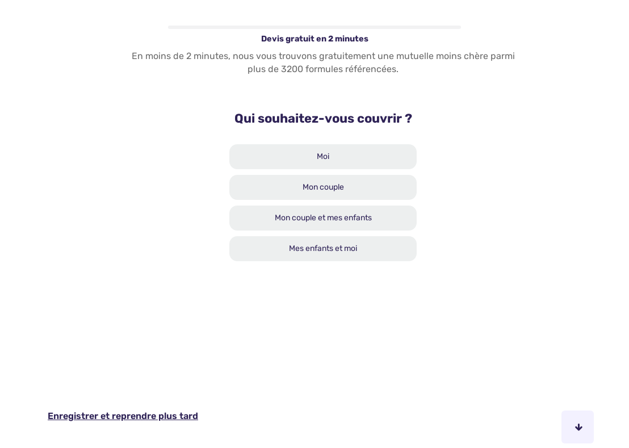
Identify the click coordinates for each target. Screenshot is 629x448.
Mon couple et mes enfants (323, 218)
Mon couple (323, 187)
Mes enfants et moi (323, 248)
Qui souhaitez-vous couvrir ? (323, 118)
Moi (323, 156)
